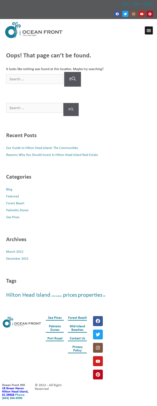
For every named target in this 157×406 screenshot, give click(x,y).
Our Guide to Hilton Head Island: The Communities (42, 148)
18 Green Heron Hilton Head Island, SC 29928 (15, 392)
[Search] (72, 79)
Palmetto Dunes (17, 210)
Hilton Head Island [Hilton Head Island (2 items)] (28, 295)
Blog (9, 189)
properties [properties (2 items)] (90, 295)
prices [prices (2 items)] (70, 295)
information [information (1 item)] (56, 296)
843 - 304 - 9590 (137, 4)
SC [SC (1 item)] (104, 296)
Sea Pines (12, 217)
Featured (12, 196)
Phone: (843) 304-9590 (13, 396)
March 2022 (15, 252)
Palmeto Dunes (55, 328)
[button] (149, 30)
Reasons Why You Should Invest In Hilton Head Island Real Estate (52, 155)
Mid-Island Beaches (77, 328)
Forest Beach (15, 203)
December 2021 (17, 259)
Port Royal (54, 338)
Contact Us (77, 338)
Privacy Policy (77, 348)
